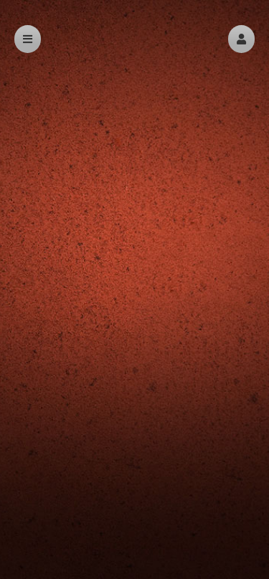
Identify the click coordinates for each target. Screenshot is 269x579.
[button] (241, 39)
